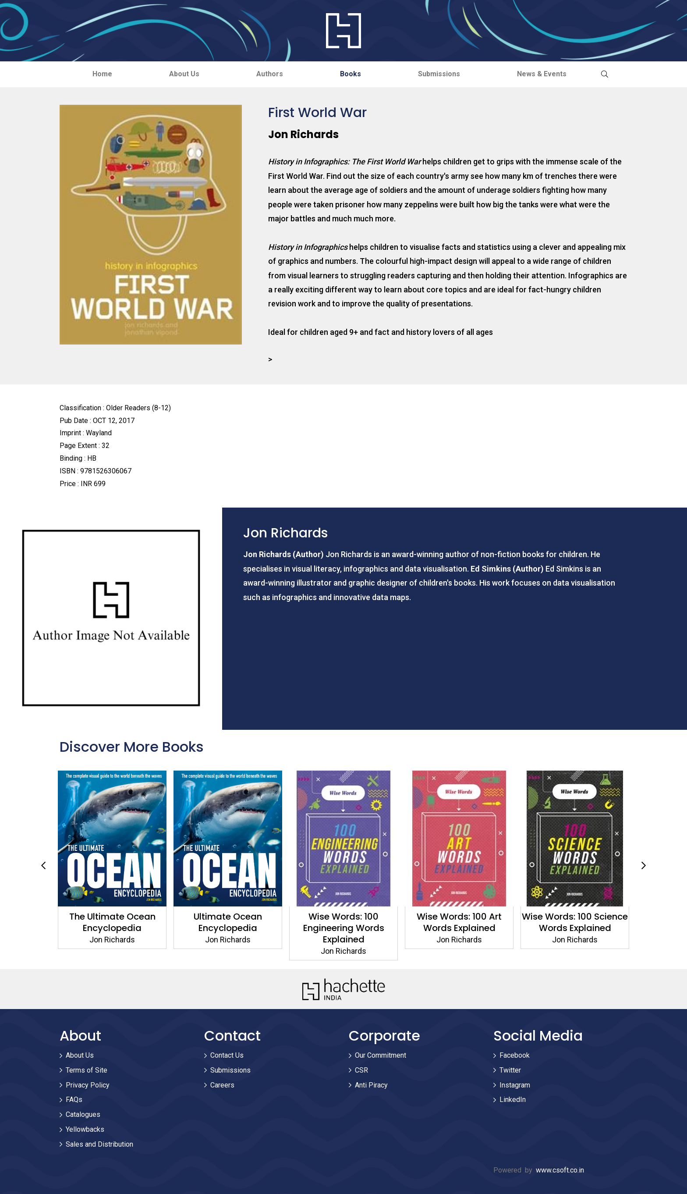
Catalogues (83, 1114)
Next (643, 865)
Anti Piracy (371, 1085)
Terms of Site (86, 1070)
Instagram (514, 1085)
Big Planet (112, 916)
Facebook (514, 1055)
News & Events (542, 74)
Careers (222, 1085)
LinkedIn (512, 1099)
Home (102, 74)
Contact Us (227, 1055)
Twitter (510, 1070)
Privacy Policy (88, 1085)
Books (350, 74)
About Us (184, 74)
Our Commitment (380, 1055)
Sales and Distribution (99, 1144)
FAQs (74, 1099)
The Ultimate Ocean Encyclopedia (228, 922)
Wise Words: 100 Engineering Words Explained (459, 928)
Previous (43, 865)
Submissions (439, 74)
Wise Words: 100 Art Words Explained (574, 922)
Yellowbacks (85, 1129)
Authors (269, 74)
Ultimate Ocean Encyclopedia (343, 922)
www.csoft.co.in (560, 1170)
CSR (361, 1070)
